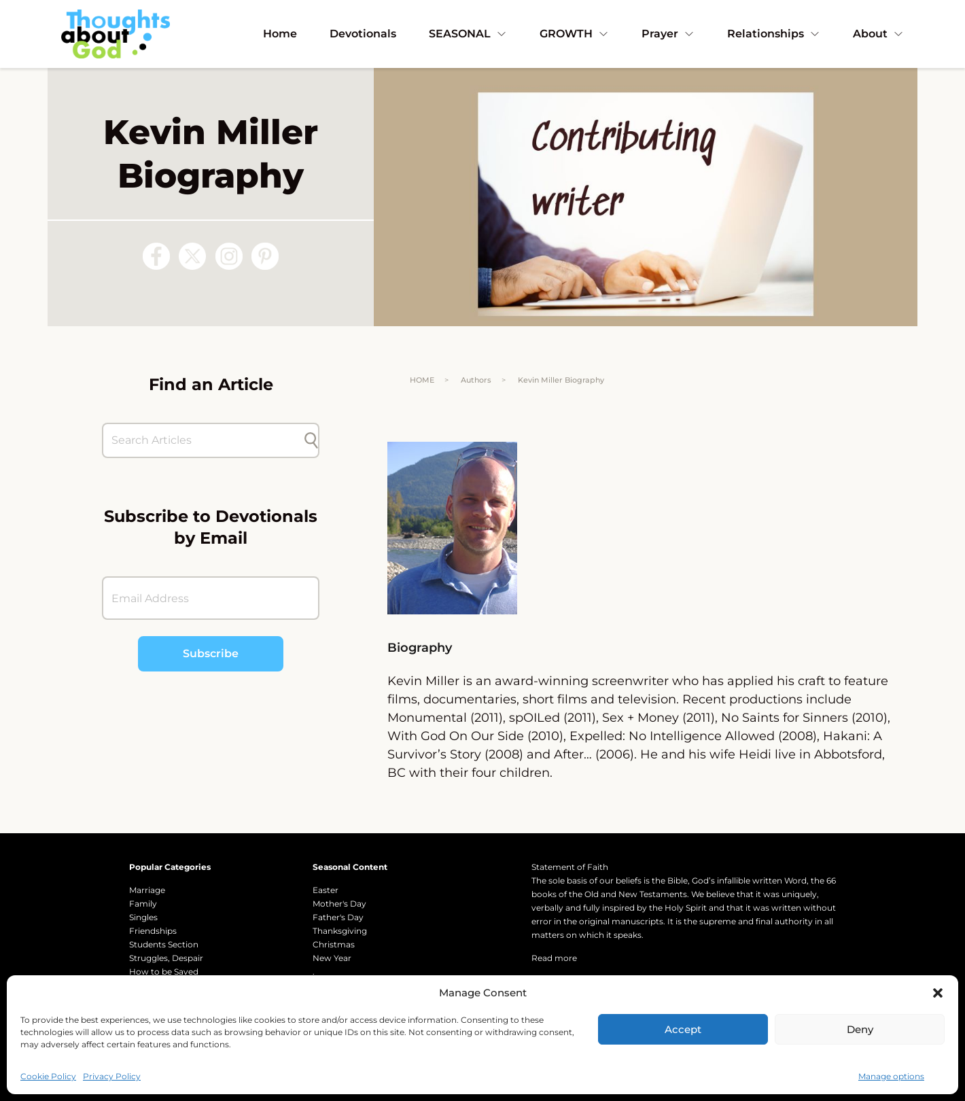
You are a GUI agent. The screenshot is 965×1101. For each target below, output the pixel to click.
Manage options (891, 1076)
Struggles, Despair (166, 958)
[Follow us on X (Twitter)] (192, 256)
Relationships (773, 33)
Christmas (334, 944)
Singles (143, 917)
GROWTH (574, 33)
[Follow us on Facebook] (156, 256)
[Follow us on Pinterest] (265, 256)
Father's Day (338, 917)
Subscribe (211, 653)
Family (143, 903)
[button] (938, 993)
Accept (683, 1029)
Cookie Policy (48, 1076)
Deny (860, 1029)
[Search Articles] (203, 440)
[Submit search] (311, 440)
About (878, 33)
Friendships (153, 931)
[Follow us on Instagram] (229, 256)
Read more (554, 958)
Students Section (163, 944)
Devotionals (363, 33)
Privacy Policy (112, 1076)
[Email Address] (210, 598)
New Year (332, 958)
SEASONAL (468, 33)
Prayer (668, 33)
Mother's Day (339, 903)
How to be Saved (163, 971)
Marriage (147, 890)
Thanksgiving (340, 931)
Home (280, 33)
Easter (325, 890)
